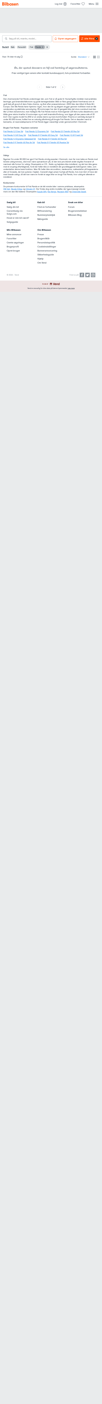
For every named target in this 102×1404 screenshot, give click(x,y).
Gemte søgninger (15, 242)
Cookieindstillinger (46, 246)
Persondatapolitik (46, 242)
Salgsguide (12, 222)
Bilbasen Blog (75, 215)
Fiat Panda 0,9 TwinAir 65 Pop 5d (65, 131)
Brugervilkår (43, 238)
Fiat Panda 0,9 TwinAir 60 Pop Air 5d (19, 142)
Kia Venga (52, 191)
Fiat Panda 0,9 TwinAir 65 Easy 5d (43, 135)
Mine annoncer (14, 234)
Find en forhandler (46, 207)
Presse (40, 234)
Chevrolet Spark (79, 191)
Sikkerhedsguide (45, 254)
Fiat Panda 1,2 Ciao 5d (13, 131)
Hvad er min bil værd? (18, 218)
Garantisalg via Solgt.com (15, 212)
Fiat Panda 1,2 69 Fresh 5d (71, 135)
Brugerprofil (13, 246)
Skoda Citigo (16, 189)
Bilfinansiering (44, 210)
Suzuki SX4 (41, 191)
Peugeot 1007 (63, 191)
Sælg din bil (13, 207)
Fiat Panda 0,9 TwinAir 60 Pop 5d (52, 139)
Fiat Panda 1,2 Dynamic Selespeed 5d (19, 139)
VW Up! (6, 189)
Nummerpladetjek (46, 215)
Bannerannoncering (47, 250)
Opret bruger (13, 250)
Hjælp (40, 258)
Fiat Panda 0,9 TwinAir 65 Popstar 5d (53, 142)
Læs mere (71, 288)
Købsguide (42, 219)
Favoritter (11, 238)
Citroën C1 (30, 189)
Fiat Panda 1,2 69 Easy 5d (14, 135)
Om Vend (41, 262)
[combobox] (27, 38)
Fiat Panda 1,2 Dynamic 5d (37, 131)
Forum (71, 207)
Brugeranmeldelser (77, 210)
